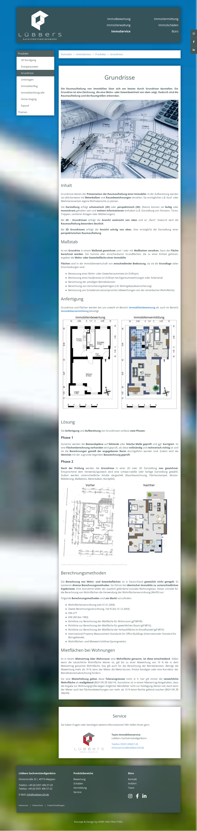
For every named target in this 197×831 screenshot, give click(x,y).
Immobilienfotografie (32, 92)
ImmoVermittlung (166, 19)
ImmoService (120, 31)
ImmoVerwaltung (118, 25)
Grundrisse (27, 73)
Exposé (25, 105)
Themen (22, 112)
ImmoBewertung (118, 19)
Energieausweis (29, 66)
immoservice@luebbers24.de (128, 747)
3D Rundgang (28, 60)
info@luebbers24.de (38, 794)
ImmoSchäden (168, 25)
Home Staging (29, 99)
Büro (175, 31)
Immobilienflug (29, 86)
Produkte (23, 53)
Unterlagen (27, 79)
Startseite (66, 54)
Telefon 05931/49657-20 (125, 744)
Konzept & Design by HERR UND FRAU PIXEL (98, 821)
